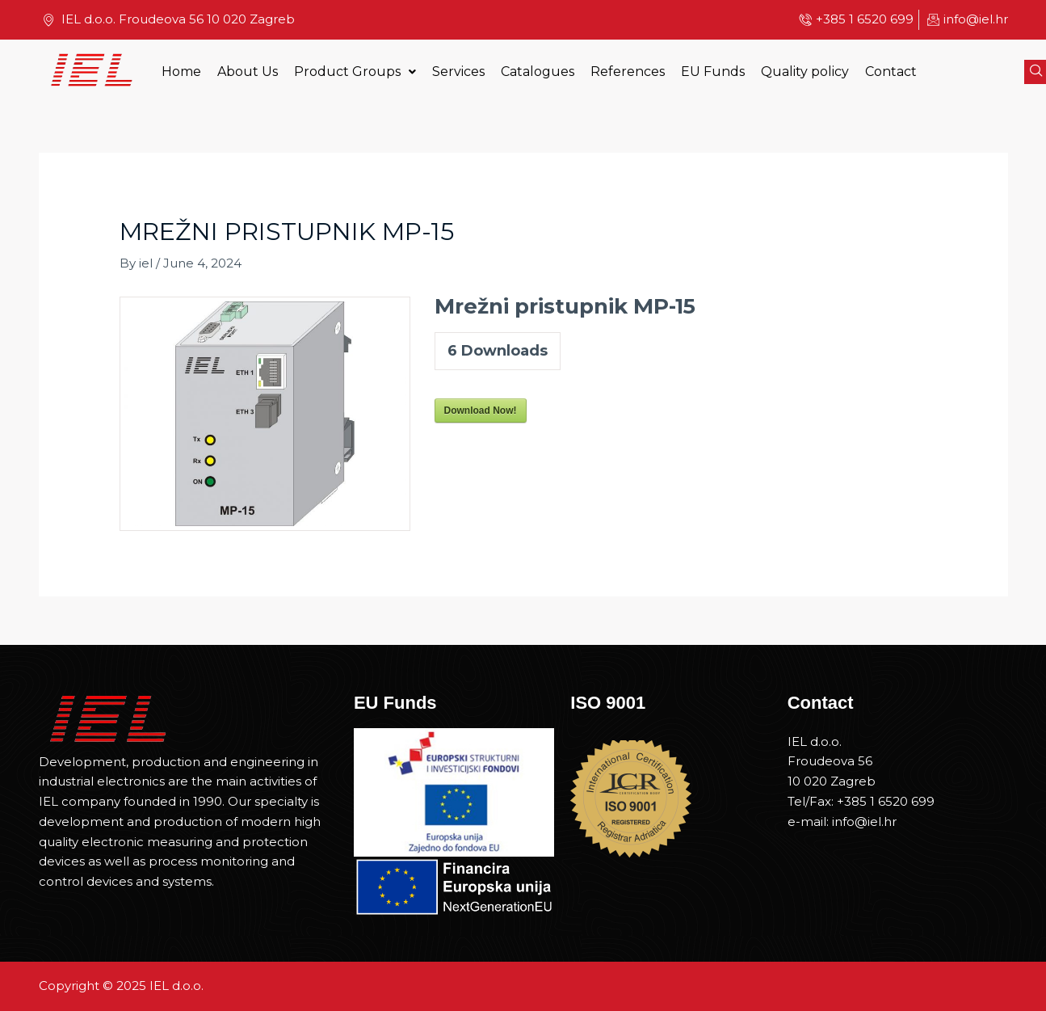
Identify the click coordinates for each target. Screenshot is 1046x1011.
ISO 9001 (607, 703)
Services (458, 71)
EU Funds (713, 71)
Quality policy (805, 71)
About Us (247, 71)
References (627, 71)
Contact (891, 71)
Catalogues (537, 71)
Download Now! (480, 410)
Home (181, 71)
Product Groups (355, 71)
